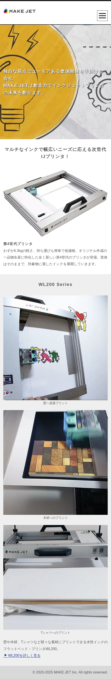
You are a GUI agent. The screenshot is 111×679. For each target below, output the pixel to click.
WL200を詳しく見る (22, 655)
